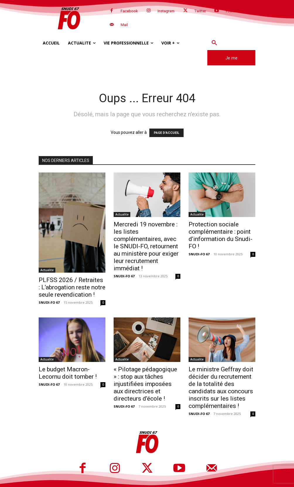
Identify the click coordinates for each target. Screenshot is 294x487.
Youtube (232, 11)
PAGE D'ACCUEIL (166, 133)
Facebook (129, 11)
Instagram (166, 11)
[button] (214, 43)
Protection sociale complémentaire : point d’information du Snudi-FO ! (220, 235)
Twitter (200, 11)
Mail (124, 25)
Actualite (47, 270)
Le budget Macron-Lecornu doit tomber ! (68, 373)
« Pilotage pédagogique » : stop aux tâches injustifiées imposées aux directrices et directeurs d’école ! (145, 384)
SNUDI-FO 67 (49, 302)
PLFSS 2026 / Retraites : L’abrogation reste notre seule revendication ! (72, 287)
